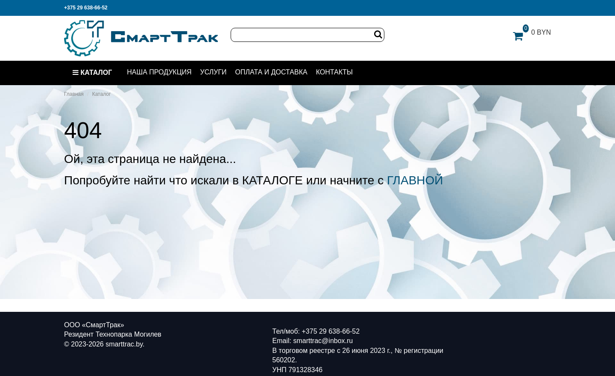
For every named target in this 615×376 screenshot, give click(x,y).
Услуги (213, 72)
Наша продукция (159, 72)
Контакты (334, 72)
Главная (74, 94)
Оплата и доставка (271, 72)
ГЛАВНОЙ (415, 180)
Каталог (92, 72)
